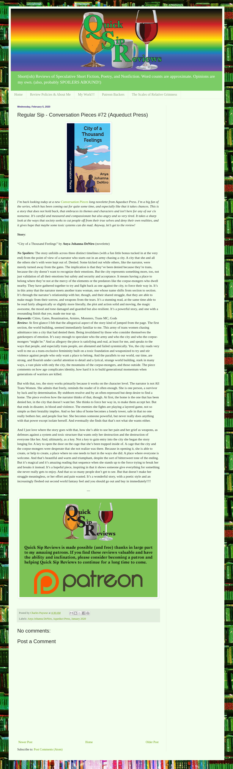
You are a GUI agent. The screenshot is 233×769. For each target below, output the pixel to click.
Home (18, 94)
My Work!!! (86, 94)
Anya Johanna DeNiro (40, 618)
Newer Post (25, 742)
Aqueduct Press (61, 618)
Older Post (152, 742)
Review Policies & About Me (50, 94)
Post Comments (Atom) (48, 749)
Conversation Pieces (74, 202)
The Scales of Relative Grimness (154, 94)
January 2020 (78, 618)
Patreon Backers (113, 94)
